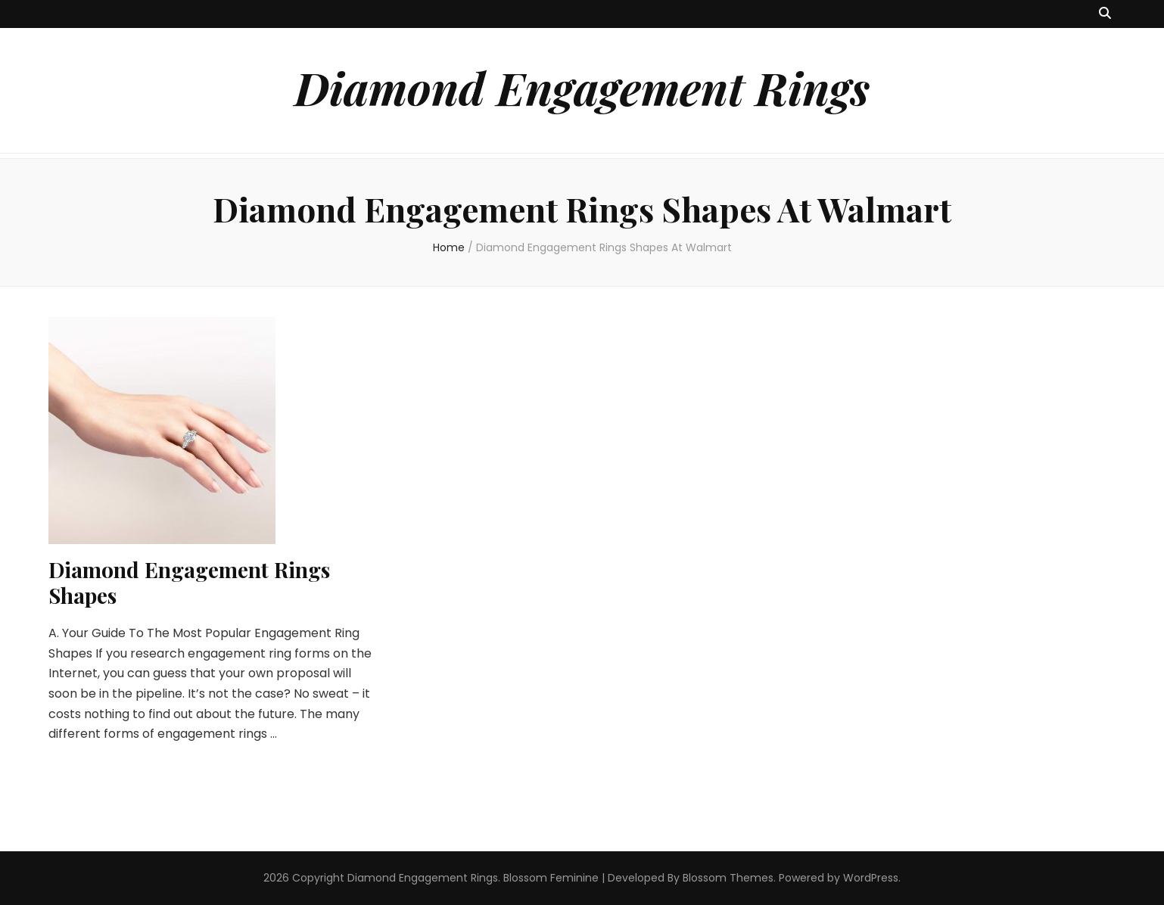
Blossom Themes (728, 877)
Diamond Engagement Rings (582, 87)
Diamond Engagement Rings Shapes (189, 582)
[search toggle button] (1105, 14)
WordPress (870, 877)
